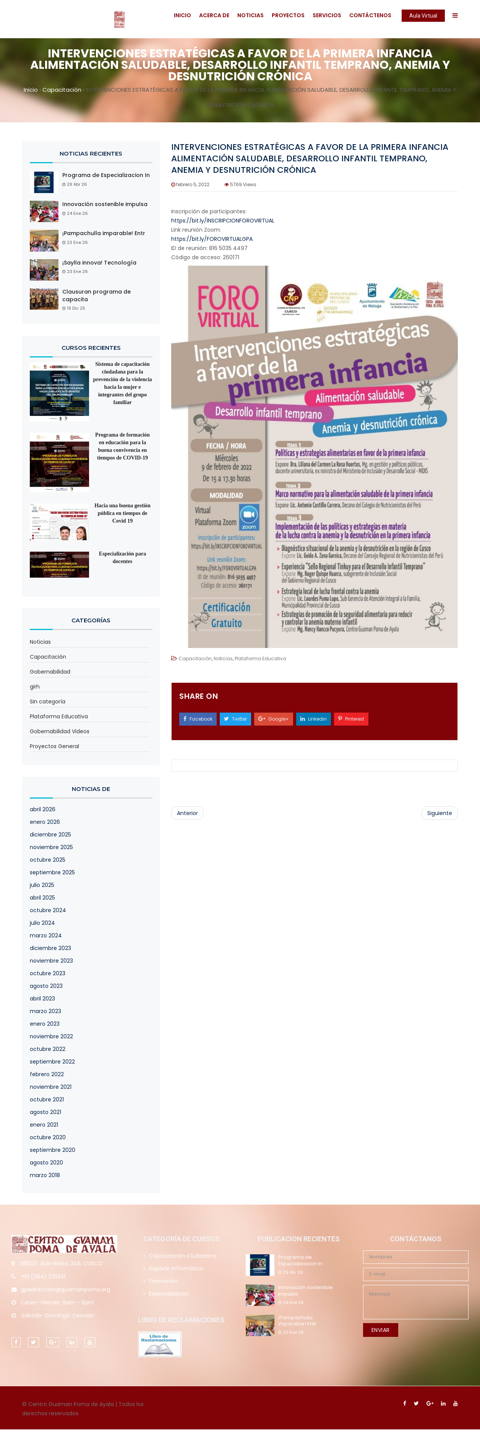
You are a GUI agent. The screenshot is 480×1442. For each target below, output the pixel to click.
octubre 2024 (48, 910)
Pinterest (351, 719)
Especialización (169, 1293)
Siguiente (439, 813)
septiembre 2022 (52, 1061)
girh (35, 686)
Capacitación (48, 657)
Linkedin (313, 719)
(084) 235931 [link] (48, 1276)
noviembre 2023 (51, 961)
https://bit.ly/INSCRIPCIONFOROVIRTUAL (222, 220)
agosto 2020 (46, 1162)
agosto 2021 (45, 1112)
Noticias (250, 15)
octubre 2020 (48, 1137)
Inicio (182, 15)
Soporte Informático (176, 1268)
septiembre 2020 (52, 1150)
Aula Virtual (423, 16)
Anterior (187, 813)
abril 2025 (42, 897)
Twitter (235, 719)
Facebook (197, 719)
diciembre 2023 (50, 948)
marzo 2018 (45, 1175)
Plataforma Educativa (59, 716)
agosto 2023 (46, 986)
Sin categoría (47, 701)
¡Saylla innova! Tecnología (99, 262)
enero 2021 (44, 1125)
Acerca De (214, 15)
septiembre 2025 (52, 872)
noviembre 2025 (51, 847)
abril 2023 (42, 998)
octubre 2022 (47, 1049)
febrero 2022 (47, 1074)
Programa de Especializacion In (106, 175)
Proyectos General (54, 746)
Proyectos (288, 15)
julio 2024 (42, 923)
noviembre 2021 (50, 1087)
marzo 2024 (46, 935)
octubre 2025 (47, 860)
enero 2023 (45, 1024)
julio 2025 (42, 885)
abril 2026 (42, 809)
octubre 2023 (47, 973)
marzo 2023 (45, 1011)
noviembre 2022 (51, 1036)
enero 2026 (45, 822)
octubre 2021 (47, 1099)
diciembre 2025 (50, 834)
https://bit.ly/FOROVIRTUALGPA (212, 239)
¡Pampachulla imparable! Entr (103, 233)
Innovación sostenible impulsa (105, 204)
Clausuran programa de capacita (96, 295)
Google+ (273, 719)
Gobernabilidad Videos (59, 731)
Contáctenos (370, 15)
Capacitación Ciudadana (182, 1256)
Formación (163, 1281)
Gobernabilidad (50, 672)
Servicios (327, 15)
